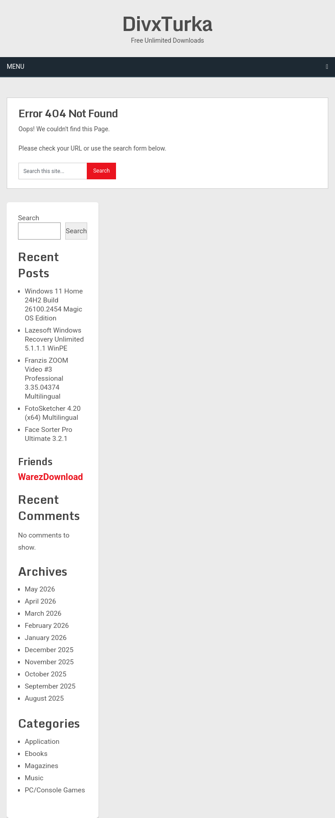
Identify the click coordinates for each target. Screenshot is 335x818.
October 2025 (46, 674)
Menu (15, 66)
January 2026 (46, 638)
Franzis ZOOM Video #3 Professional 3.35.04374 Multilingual (46, 378)
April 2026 (40, 601)
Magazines (41, 766)
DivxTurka (167, 23)
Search (28, 218)
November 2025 (49, 662)
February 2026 (47, 626)
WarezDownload (50, 476)
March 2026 (43, 613)
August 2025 (44, 698)
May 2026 (40, 589)
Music (34, 778)
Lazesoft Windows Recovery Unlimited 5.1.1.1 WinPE (54, 339)
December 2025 (49, 650)
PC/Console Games (55, 790)
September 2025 (50, 686)
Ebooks (36, 754)
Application (42, 742)
